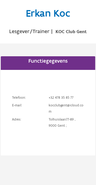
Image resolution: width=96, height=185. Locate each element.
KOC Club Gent (71, 32)
